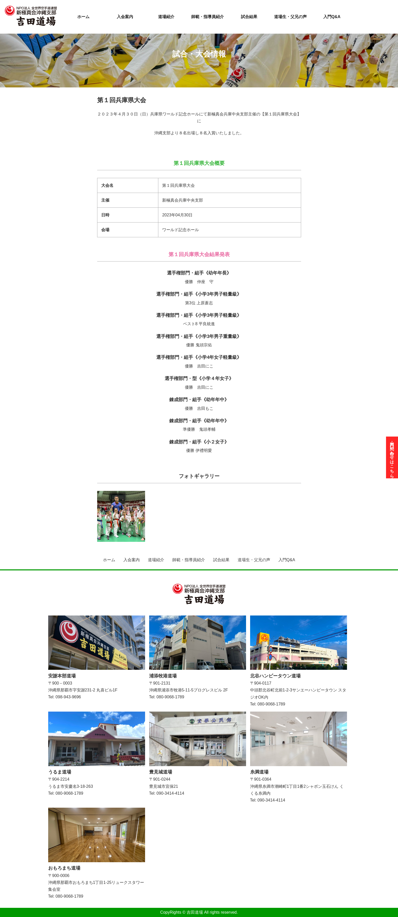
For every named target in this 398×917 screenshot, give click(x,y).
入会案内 (125, 17)
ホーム (83, 17)
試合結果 (249, 17)
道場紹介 (166, 17)
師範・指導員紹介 (207, 17)
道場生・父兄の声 (290, 17)
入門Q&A (332, 17)
